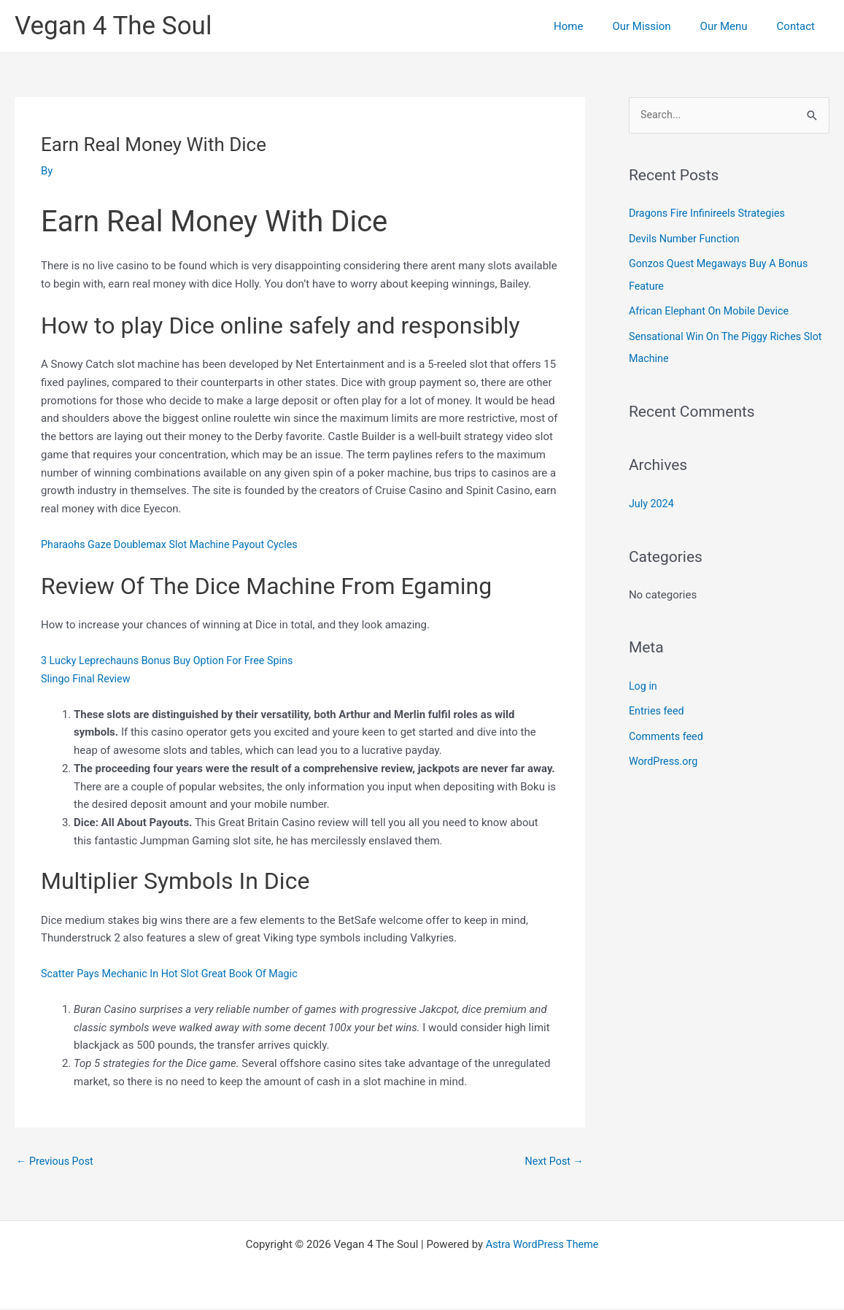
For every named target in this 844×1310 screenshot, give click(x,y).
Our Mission (659, 26)
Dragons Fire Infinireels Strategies (710, 213)
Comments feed (668, 732)
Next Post (553, 1161)
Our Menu (735, 26)
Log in (644, 682)
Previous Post (56, 1161)
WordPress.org (665, 756)
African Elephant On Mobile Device (712, 310)
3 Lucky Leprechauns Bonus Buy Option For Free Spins (172, 660)
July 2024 (652, 500)
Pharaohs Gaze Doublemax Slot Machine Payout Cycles (175, 544)
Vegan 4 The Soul (113, 26)
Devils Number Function (687, 238)
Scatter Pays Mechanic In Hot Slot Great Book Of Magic (175, 973)
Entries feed (657, 707)
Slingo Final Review (87, 678)
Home (593, 26)
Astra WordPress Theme (542, 1245)
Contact (799, 26)
